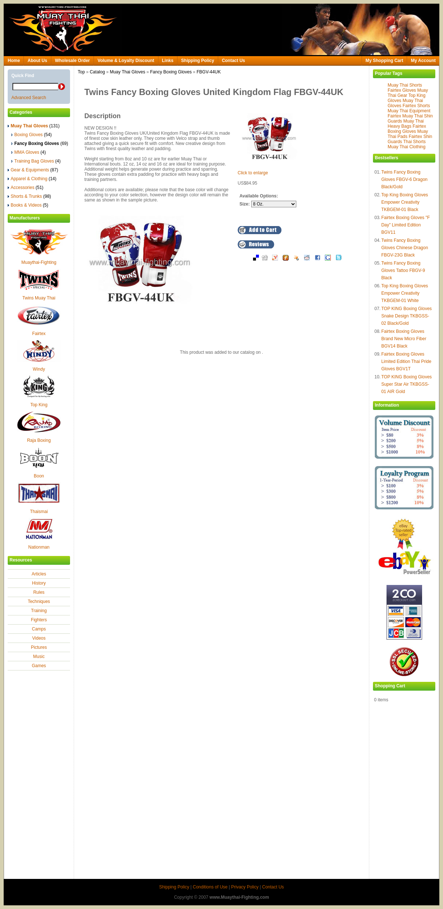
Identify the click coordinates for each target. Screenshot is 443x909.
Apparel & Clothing (32, 178)
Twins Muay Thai (38, 298)
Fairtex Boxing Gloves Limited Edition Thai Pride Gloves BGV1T (406, 361)
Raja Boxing (39, 440)
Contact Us (233, 60)
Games (39, 665)
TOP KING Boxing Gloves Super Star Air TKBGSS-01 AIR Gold (406, 384)
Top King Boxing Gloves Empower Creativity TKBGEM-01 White (404, 293)
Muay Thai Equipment (409, 110)
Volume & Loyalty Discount (126, 60)
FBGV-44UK (209, 71)
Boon (39, 476)
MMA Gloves (28, 152)
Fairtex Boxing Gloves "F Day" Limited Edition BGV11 (405, 225)
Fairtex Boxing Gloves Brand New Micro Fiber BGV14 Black (403, 339)
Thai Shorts (414, 141)
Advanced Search (28, 97)
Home (14, 60)
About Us (37, 60)
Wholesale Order (72, 60)
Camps (39, 629)
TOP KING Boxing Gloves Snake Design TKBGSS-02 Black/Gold (406, 316)
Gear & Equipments (33, 169)
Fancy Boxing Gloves (170, 71)
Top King (39, 404)
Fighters (39, 619)
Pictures (39, 647)
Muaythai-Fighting (38, 262)
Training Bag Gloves (36, 161)
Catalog (97, 71)
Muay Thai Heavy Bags (406, 124)
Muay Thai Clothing (406, 146)
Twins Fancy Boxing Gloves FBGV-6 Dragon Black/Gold (404, 179)
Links (167, 60)
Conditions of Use (210, 887)
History (38, 583)
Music (38, 656)
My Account (423, 60)
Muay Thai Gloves (127, 71)
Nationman (39, 547)
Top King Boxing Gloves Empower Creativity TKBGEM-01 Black (404, 202)
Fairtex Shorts (416, 105)
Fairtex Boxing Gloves (407, 129)
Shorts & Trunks (29, 196)
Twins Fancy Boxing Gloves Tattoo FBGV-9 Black (403, 270)
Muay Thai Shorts (405, 85)
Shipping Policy (197, 60)
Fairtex (39, 333)
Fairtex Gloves (402, 90)
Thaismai (39, 511)
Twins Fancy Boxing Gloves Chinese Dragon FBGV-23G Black (404, 248)
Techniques (39, 601)
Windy (39, 369)
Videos (38, 638)
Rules (39, 592)
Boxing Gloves (31, 134)
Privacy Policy (245, 887)
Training (39, 610)
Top (81, 71)
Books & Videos (28, 205)
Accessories (25, 187)
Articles (39, 574)
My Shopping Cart (384, 60)
